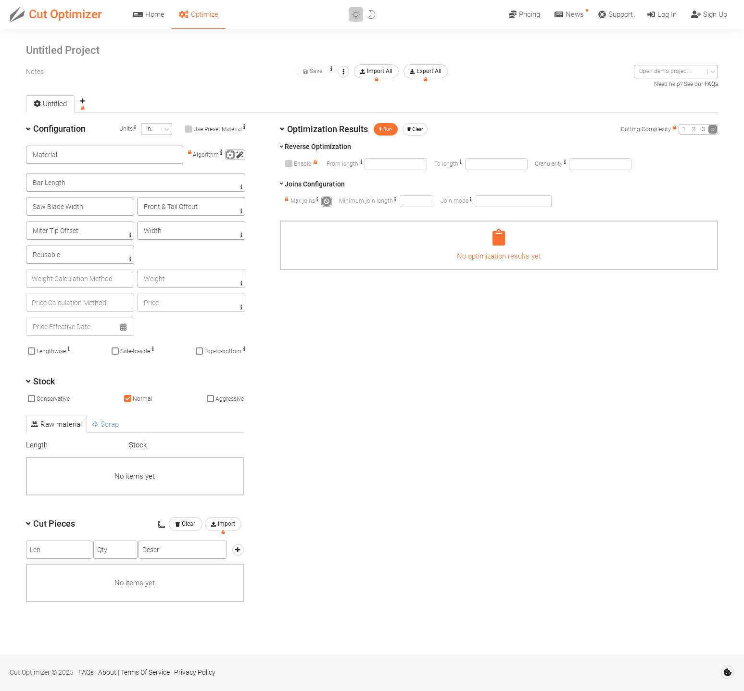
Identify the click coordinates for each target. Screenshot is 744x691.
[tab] (83, 103)
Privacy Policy (194, 672)
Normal (142, 398)
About (107, 672)
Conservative (53, 398)
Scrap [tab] (105, 424)
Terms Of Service (145, 672)
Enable (302, 163)
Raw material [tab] (56, 424)
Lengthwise (51, 351)
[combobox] (640, 71)
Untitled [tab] (50, 103)
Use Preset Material (217, 129)
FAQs (711, 84)
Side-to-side (135, 351)
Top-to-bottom (222, 351)
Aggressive (229, 398)
